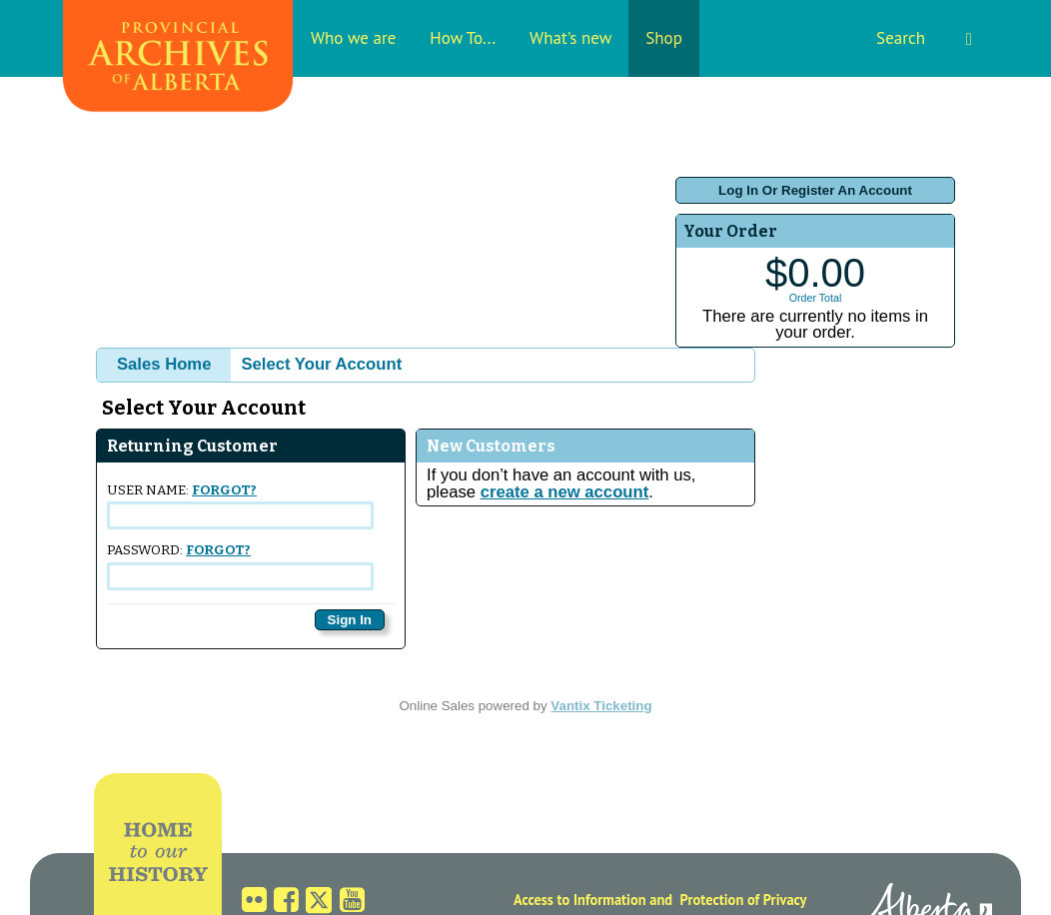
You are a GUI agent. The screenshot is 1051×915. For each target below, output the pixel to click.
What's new (570, 38)
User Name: (240, 505)
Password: (240, 565)
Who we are (353, 38)
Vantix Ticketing (600, 705)
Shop (663, 38)
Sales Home (164, 364)
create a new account (564, 491)
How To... (463, 38)
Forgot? (224, 490)
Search (924, 38)
